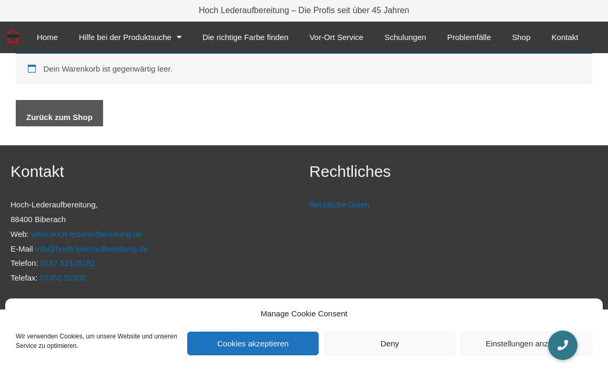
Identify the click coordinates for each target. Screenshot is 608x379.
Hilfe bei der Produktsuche (130, 37)
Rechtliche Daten (339, 204)
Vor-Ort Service (336, 37)
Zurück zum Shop (59, 117)
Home (47, 37)
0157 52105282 (67, 262)
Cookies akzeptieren (253, 343)
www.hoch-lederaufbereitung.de (86, 234)
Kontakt (565, 37)
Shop (521, 37)
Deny (389, 343)
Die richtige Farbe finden (245, 37)
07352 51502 (63, 277)
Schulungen (405, 37)
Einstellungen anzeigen (526, 343)
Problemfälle (469, 37)
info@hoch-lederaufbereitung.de (91, 248)
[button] (562, 345)
